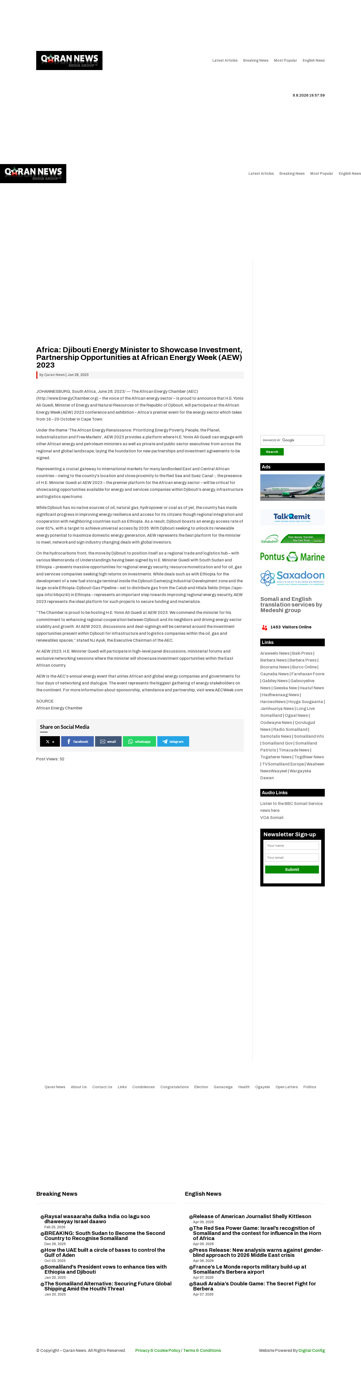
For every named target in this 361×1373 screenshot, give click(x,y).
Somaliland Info (309, 736)
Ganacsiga (223, 1087)
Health (244, 1087)
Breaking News (255, 60)
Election (201, 1087)
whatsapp (139, 741)
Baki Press (302, 653)
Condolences (143, 1087)
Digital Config (312, 1350)
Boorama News (275, 667)
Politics (309, 1087)
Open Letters (287, 1087)
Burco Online (304, 667)
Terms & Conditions (202, 1350)
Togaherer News (276, 757)
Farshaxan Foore (307, 674)
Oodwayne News (276, 722)
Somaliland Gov (277, 743)
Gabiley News (275, 681)
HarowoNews (273, 701)
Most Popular (285, 60)
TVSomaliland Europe (283, 764)
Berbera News (273, 660)
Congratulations (174, 1087)
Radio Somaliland (290, 729)
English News (314, 60)
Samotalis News (275, 736)
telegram (173, 741)
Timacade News (294, 750)
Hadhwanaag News (280, 695)
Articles (68, 25)
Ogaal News (296, 715)
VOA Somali (271, 817)
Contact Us (132, 25)
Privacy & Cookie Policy (157, 1350)
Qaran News (46, 25)
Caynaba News (274, 674)
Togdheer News (309, 757)
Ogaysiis (262, 1087)
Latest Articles (225, 60)
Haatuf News (312, 688)
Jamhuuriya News (277, 708)
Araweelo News (275, 653)
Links (112, 25)
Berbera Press (303, 660)
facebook (77, 741)
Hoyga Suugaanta (305, 701)
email (108, 741)
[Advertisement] (180, 221)
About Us (94, 25)
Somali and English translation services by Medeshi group (291, 604)
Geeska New (285, 688)
